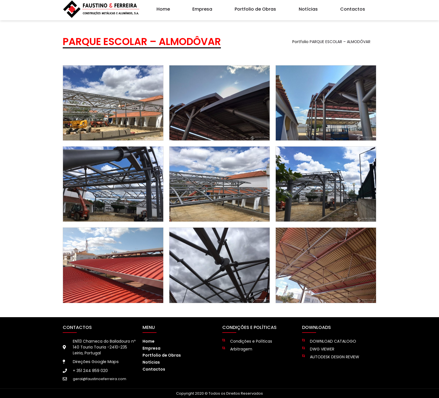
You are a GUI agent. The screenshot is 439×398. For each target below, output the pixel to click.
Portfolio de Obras (255, 8)
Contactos (352, 8)
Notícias (308, 8)
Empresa (202, 8)
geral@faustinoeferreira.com (99, 378)
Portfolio (300, 41)
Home (163, 8)
